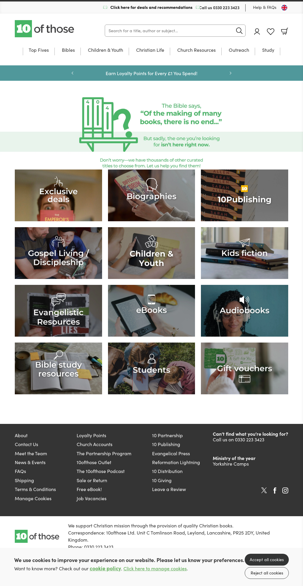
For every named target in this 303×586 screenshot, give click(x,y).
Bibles (68, 50)
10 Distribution (167, 471)
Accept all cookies (267, 559)
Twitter (264, 490)
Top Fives (39, 50)
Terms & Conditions (35, 489)
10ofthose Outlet (94, 462)
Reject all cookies (267, 573)
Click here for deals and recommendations (151, 7)
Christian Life (150, 50)
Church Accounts (94, 444)
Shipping (24, 480)
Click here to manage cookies (155, 568)
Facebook (274, 490)
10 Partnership (167, 435)
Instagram (285, 490)
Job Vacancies (92, 498)
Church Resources (196, 50)
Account (257, 31)
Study (268, 50)
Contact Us (26, 444)
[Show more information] (151, 132)
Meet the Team (31, 453)
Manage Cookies (33, 498)
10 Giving (162, 480)
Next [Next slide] (230, 73)
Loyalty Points (91, 435)
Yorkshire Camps (231, 464)
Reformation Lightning (176, 462)
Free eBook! (89, 489)
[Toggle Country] (284, 8)
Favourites (270, 31)
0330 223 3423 (226, 7)
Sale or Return (92, 480)
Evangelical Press (171, 453)
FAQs (20, 471)
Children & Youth (105, 50)
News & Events (30, 462)
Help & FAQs (264, 7)
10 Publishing (166, 444)
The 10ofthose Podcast (101, 471)
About (21, 435)
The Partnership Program (104, 453)
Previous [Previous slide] (72, 73)
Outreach (239, 50)
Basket (284, 31)
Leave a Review (169, 489)
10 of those (45, 28)
